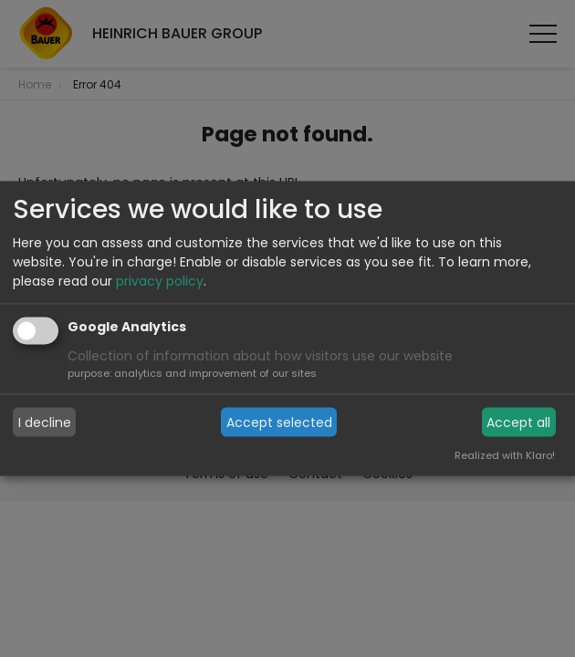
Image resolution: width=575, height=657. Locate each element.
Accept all (518, 421)
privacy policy (160, 281)
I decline (44, 421)
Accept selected (279, 421)
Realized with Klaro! (505, 455)
